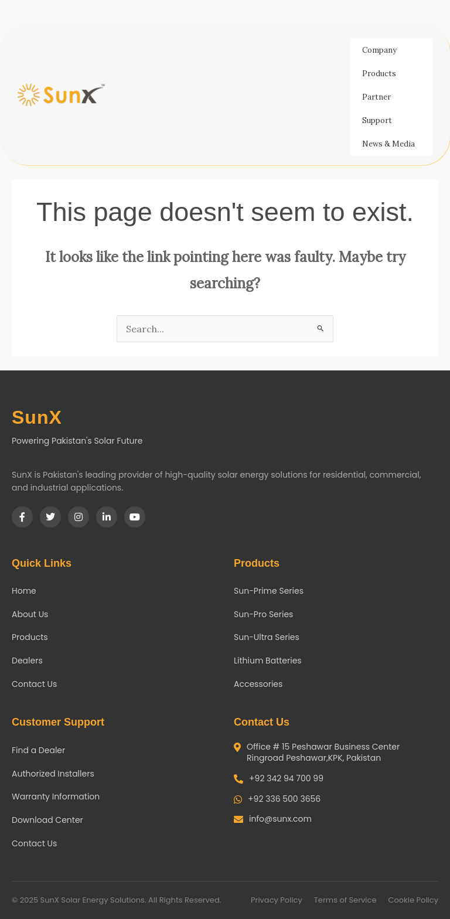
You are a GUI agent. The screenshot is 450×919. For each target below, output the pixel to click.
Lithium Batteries (268, 660)
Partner (379, 97)
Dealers (27, 660)
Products (382, 74)
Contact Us (34, 684)
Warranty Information (56, 796)
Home (24, 591)
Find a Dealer (38, 750)
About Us (30, 614)
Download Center (47, 820)
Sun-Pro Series (263, 614)
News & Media (391, 144)
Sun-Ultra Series (266, 637)
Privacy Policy (276, 900)
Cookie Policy (413, 900)
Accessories (258, 684)
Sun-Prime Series (269, 591)
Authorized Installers (53, 774)
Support (380, 121)
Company (382, 50)
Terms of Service (345, 900)
